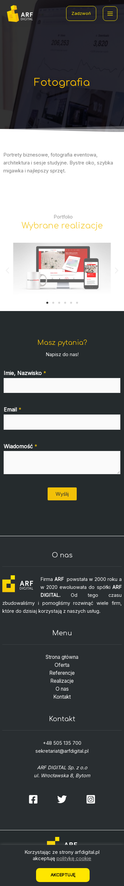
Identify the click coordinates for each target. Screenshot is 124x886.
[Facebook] (33, 799)
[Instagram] (90, 799)
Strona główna (62, 657)
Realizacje (62, 681)
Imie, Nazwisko (25, 373)
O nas (62, 689)
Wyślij (62, 494)
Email (12, 409)
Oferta (62, 665)
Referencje (62, 673)
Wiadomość (20, 446)
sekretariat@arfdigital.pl (62, 751)
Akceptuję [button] (63, 874)
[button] (47, 303)
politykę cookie (74, 858)
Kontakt (62, 697)
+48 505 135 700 (62, 743)
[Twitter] (62, 799)
